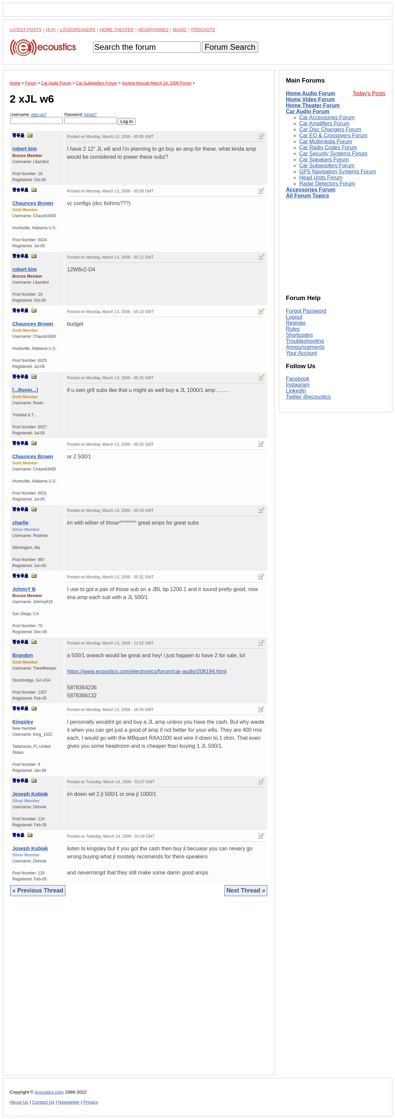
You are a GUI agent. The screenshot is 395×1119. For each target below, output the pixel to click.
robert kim (24, 148)
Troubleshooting (305, 341)
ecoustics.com (49, 1092)
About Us (19, 1102)
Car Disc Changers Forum (330, 129)
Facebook (297, 379)
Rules (293, 329)
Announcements (305, 347)
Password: (90, 118)
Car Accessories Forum (327, 117)
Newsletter (68, 1102)
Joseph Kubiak (30, 794)
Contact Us (43, 1102)
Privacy (90, 1102)
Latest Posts (26, 29)
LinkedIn (296, 391)
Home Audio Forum (310, 93)
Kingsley (22, 721)
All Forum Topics (307, 195)
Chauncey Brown (32, 203)
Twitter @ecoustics (308, 397)
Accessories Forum (311, 189)
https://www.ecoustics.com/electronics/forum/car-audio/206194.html (147, 671)
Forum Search (230, 46)
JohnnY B (24, 589)
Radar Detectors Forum (327, 183)
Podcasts (203, 29)
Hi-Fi (51, 29)
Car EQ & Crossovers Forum (333, 135)
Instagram (298, 385)
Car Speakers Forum (324, 159)
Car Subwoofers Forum (326, 165)
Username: (36, 118)
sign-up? (38, 114)
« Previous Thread (37, 890)
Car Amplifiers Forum (324, 123)
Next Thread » (246, 890)
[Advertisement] (139, 990)
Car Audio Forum (307, 111)
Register (296, 323)
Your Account (301, 353)
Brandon (22, 655)
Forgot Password (306, 311)
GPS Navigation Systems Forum (337, 171)
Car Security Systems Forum (333, 153)
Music (180, 29)
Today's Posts (369, 93)
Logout (294, 317)
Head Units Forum (321, 177)
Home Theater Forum (313, 105)
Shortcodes (299, 335)
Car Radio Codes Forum (328, 147)
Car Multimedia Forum (325, 141)
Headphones (153, 29)
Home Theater (117, 29)
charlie (20, 522)
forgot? (90, 114)
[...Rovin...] (25, 390)
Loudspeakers (77, 29)
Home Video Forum (310, 99)
